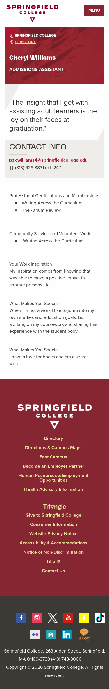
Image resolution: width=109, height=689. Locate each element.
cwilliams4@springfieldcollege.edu (51, 160)
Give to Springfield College (53, 515)
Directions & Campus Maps (53, 447)
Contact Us (53, 570)
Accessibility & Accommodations (53, 543)
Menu (94, 10)
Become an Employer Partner (53, 466)
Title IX (53, 561)
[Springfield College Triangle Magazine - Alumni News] (54, 501)
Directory (53, 438)
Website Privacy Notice (53, 533)
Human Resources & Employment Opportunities (53, 477)
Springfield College (32, 35)
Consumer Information (53, 524)
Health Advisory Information (53, 489)
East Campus (53, 457)
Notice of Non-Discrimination (53, 552)
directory (22, 42)
